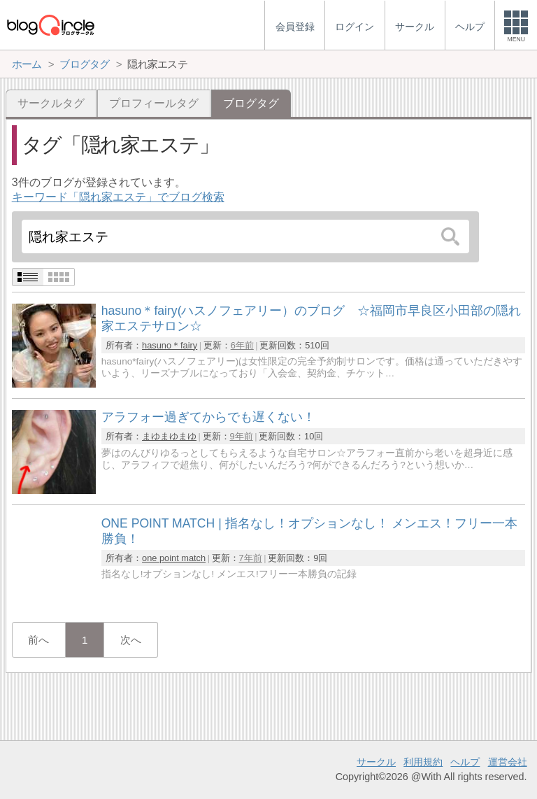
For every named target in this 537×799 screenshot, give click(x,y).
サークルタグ (51, 103)
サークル (376, 762)
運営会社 (507, 762)
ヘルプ (465, 762)
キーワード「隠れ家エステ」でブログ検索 (118, 197)
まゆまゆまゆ (169, 436)
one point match (174, 558)
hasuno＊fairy (169, 345)
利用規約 (423, 762)
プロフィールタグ (154, 103)
